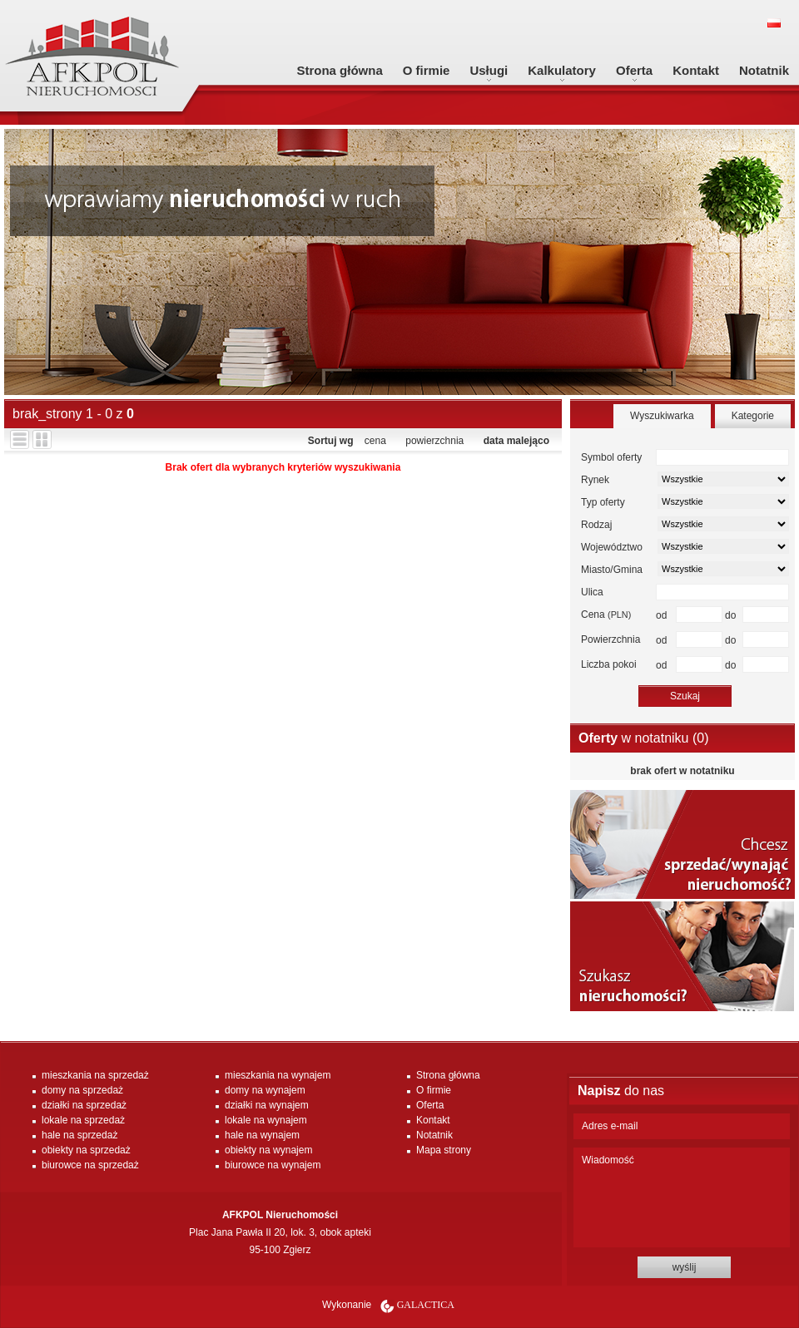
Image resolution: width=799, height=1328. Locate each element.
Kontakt (695, 70)
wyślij (684, 1267)
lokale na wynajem (266, 1120)
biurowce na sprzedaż (90, 1165)
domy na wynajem (265, 1090)
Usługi (488, 70)
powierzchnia (434, 441)
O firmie (426, 70)
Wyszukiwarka (662, 416)
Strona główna (339, 70)
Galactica (425, 1305)
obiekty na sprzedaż (86, 1150)
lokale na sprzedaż (83, 1120)
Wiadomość (681, 1197)
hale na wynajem (262, 1135)
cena (375, 441)
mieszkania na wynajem (277, 1075)
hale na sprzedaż (79, 1135)
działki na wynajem (267, 1105)
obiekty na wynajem (268, 1150)
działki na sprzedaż (84, 1105)
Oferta (634, 70)
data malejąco (516, 441)
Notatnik (764, 70)
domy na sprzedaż (82, 1090)
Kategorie (753, 416)
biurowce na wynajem (272, 1165)
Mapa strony (443, 1150)
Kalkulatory (562, 70)
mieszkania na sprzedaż (95, 1075)
